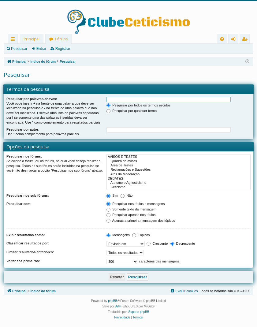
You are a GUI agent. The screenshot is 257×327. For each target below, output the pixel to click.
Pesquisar (19, 48)
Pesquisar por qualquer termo (131, 111)
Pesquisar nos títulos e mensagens (135, 204)
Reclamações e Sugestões (178, 170)
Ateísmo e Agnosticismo (178, 183)
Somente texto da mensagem (131, 209)
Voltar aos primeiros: (23, 261)
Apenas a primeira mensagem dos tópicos (140, 220)
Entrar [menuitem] (235, 40)
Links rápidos (13, 40)
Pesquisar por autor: (22, 129)
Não (126, 195)
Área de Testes (178, 165)
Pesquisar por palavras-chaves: (31, 99)
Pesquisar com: (19, 204)
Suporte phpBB (138, 312)
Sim (112, 195)
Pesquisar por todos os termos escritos (138, 105)
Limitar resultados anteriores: (30, 252)
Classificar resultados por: (27, 243)
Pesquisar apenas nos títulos (130, 215)
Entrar (41, 48)
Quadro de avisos (178, 161)
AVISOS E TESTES (178, 157)
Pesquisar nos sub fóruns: (27, 195)
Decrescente (182, 243)
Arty (118, 306)
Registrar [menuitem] (246, 40)
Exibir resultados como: (25, 235)
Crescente (157, 243)
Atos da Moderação (178, 174)
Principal (31, 39)
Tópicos (141, 235)
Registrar (62, 48)
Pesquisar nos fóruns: (24, 156)
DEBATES (178, 179)
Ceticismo (178, 187)
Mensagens (118, 235)
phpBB (112, 301)
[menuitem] (222, 39)
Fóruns (61, 39)
